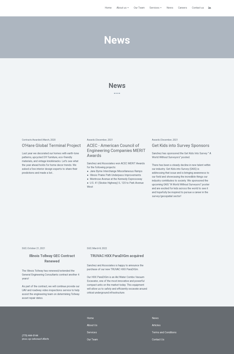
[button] (209, 7)
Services (92, 332)
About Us (92, 325)
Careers (182, 8)
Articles (156, 325)
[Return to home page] (41, 7)
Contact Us (158, 340)
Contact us (198, 8)
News (170, 8)
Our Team (139, 8)
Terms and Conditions (164, 332)
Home (108, 8)
